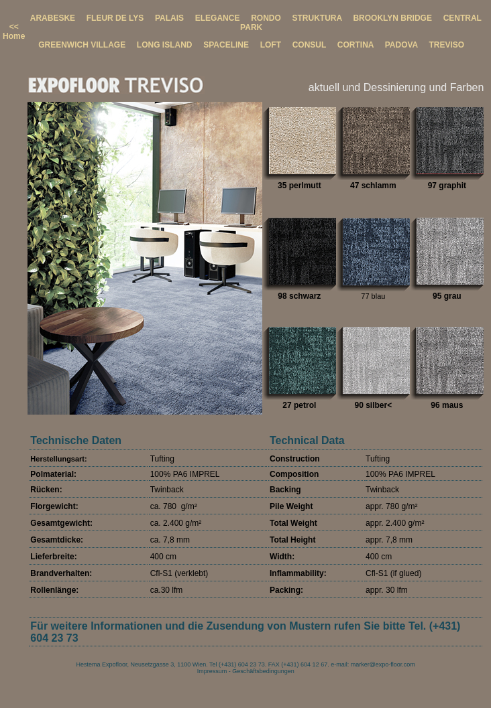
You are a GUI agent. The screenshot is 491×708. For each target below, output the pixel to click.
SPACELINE (226, 45)
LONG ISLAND (165, 45)
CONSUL (309, 45)
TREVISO (446, 45)
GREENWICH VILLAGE (81, 45)
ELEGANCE (217, 18)
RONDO (266, 18)
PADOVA (401, 45)
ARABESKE (52, 18)
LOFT (270, 45)
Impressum (212, 671)
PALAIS (169, 18)
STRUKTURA (316, 18)
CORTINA (355, 45)
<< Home (14, 31)
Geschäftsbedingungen (263, 671)
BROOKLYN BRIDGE (392, 18)
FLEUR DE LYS (115, 18)
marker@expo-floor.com (383, 664)
